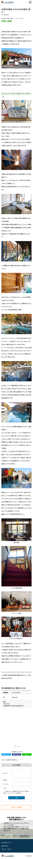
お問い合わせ (4, 846)
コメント (5, 773)
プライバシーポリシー (6, 849)
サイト (5, 788)
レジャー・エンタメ (19, 18)
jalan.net (14, 697)
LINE (27, 754)
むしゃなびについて (6, 842)
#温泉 (3, 21)
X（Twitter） (6, 754)
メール (5, 784)
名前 (5, 780)
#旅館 (9, 21)
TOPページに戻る (16, 807)
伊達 (11, 18)
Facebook (16, 754)
